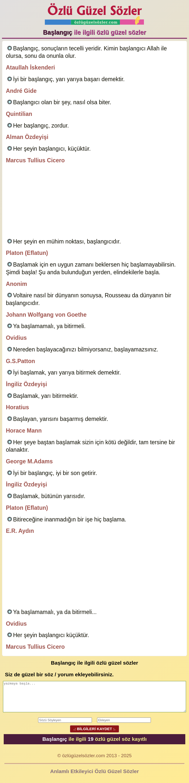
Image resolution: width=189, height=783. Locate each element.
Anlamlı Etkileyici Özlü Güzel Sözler (94, 771)
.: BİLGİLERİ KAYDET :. (94, 729)
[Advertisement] (95, 202)
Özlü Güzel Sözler (94, 12)
